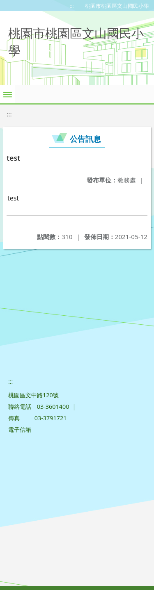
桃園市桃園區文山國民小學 (117, 5)
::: (72, 5)
